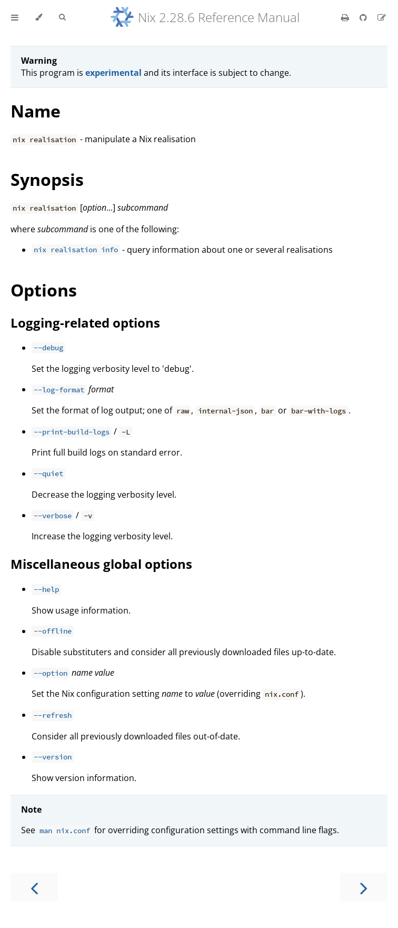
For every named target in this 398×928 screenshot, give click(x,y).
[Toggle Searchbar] (62, 17)
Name (36, 111)
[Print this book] (346, 17)
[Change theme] (39, 17)
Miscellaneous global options (101, 563)
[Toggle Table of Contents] (15, 17)
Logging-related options (85, 322)
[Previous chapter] (34, 887)
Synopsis (47, 179)
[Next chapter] (363, 887)
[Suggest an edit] (381, 17)
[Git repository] (364, 17)
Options (44, 290)
